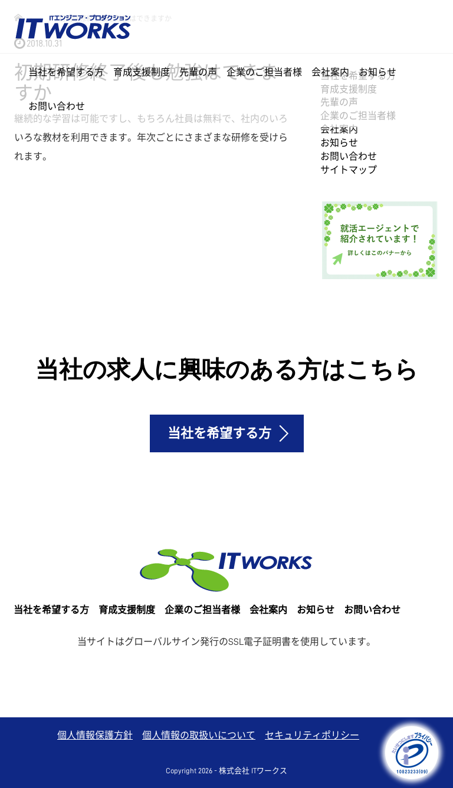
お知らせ (377, 72)
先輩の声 (198, 72)
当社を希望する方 (66, 72)
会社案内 (330, 72)
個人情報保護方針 (95, 735)
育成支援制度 (141, 72)
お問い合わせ (56, 106)
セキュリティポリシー (312, 735)
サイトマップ (348, 170)
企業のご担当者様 (264, 72)
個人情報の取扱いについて (198, 735)
